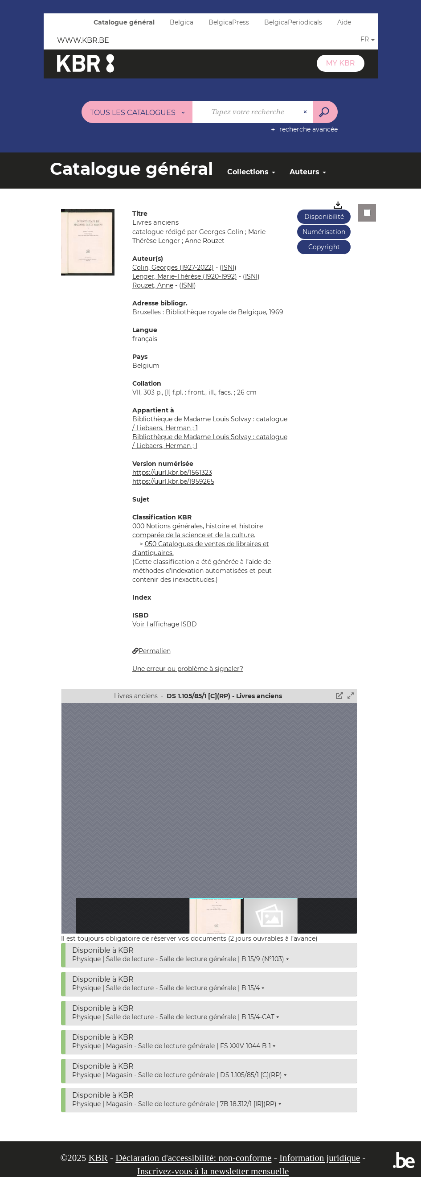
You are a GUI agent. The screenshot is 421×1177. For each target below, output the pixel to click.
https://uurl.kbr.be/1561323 (172, 473)
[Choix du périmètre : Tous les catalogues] (137, 112)
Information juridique (319, 1157)
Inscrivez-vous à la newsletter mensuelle (213, 1171)
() (228, 267)
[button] (87, 242)
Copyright (324, 247)
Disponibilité (324, 217)
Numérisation (323, 232)
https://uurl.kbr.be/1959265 (173, 481)
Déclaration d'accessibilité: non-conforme (193, 1157)
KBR (98, 1157)
